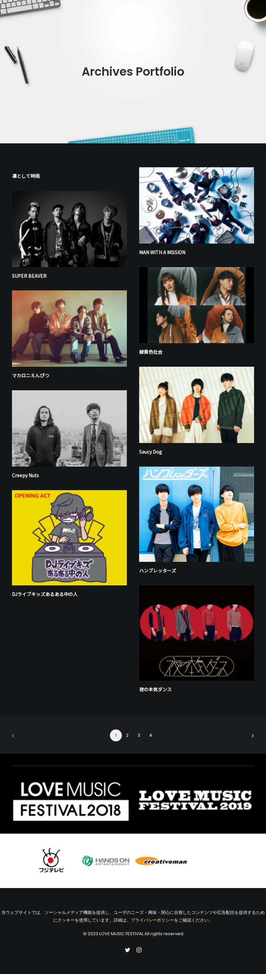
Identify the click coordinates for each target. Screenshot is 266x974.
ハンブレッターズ (157, 570)
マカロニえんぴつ (30, 375)
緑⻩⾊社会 (150, 351)
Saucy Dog (150, 451)
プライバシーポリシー (152, 920)
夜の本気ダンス (155, 689)
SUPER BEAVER (29, 275)
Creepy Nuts (25, 475)
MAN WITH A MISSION (162, 252)
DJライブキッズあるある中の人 (45, 594)
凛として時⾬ (26, 176)
